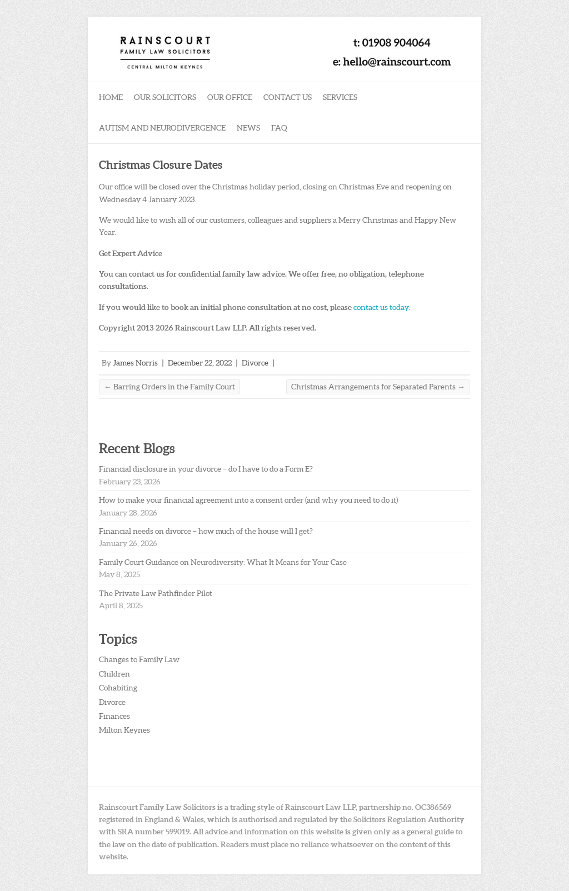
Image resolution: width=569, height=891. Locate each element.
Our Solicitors (165, 97)
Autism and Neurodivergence (162, 127)
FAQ (279, 127)
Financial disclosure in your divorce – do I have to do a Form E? (206, 468)
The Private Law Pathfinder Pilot (155, 593)
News (248, 127)
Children (114, 673)
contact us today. (381, 307)
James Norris (135, 362)
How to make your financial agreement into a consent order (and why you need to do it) (248, 499)
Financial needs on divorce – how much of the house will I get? (206, 531)
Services (340, 97)
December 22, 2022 (200, 362)
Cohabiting (118, 687)
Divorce (255, 362)
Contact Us (287, 97)
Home (111, 97)
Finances (114, 716)
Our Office (229, 97)
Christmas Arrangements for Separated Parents (378, 386)
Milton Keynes (124, 729)
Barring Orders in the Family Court (169, 386)
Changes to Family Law (139, 659)
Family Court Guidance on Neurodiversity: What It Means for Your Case (223, 562)
